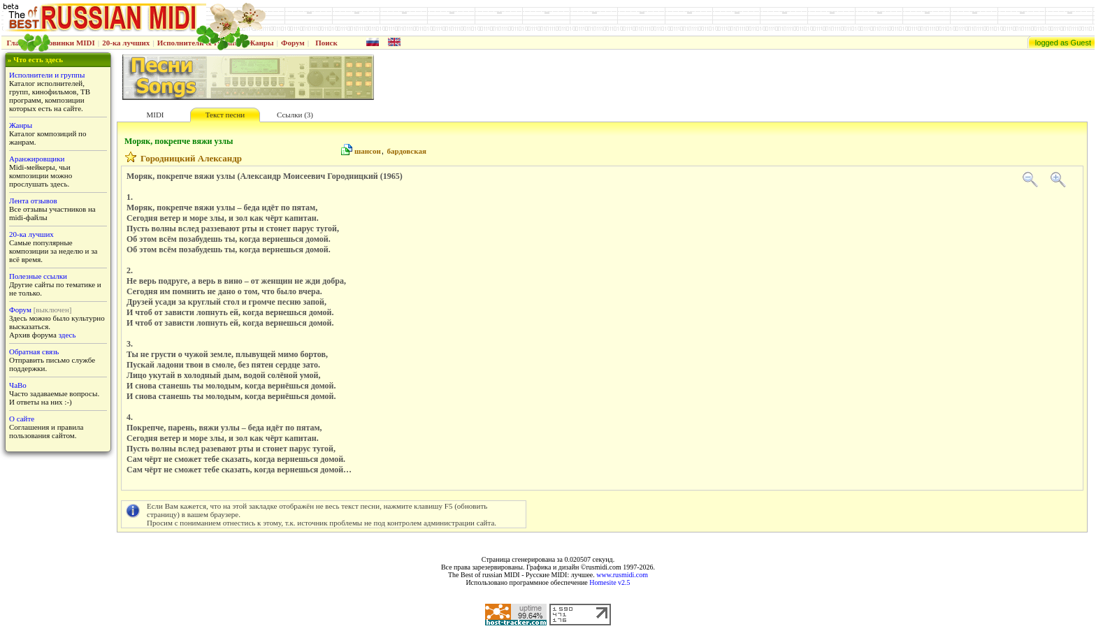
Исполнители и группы (47, 75)
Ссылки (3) (295, 114)
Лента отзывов (33, 200)
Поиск (326, 42)
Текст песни (225, 114)
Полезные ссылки (38, 276)
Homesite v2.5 (609, 582)
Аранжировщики (36, 158)
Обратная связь (34, 351)
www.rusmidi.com (622, 575)
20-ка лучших (126, 42)
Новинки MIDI (69, 42)
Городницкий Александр (191, 158)
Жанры (260, 42)
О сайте (21, 418)
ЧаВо (18, 385)
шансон (367, 151)
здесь (67, 335)
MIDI (155, 114)
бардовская (406, 151)
